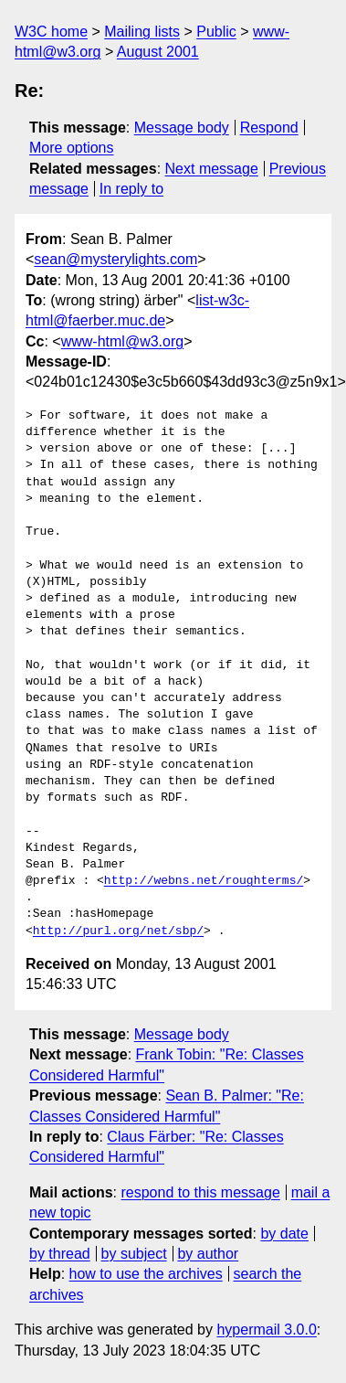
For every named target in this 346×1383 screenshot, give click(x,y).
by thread (59, 1253)
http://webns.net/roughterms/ (203, 881)
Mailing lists (142, 31)
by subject (134, 1253)
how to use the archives (146, 1274)
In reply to (131, 189)
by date (284, 1233)
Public (216, 31)
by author (207, 1253)
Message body (181, 127)
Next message (211, 168)
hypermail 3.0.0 (266, 1329)
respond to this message (200, 1192)
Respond (269, 127)
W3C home (51, 31)
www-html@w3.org (122, 341)
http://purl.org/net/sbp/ (118, 931)
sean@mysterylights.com (115, 259)
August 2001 (158, 51)
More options (71, 147)
